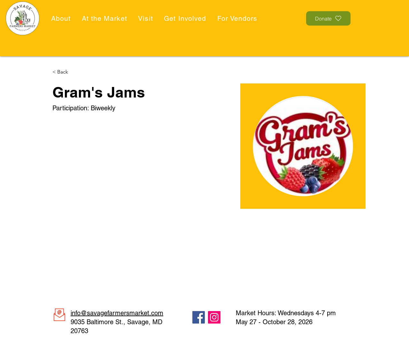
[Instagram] (214, 317)
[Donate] (328, 18)
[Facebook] (198, 317)
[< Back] (65, 72)
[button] (62, 18)
